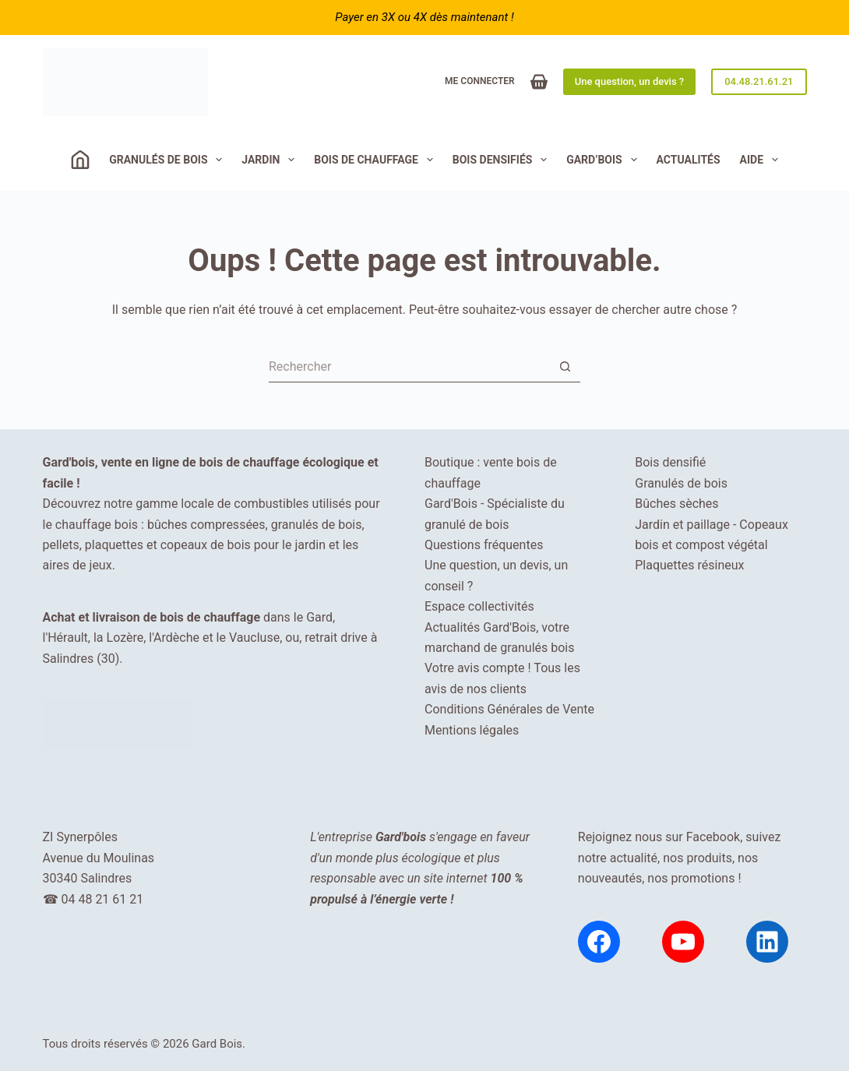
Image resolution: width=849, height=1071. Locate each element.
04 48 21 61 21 (102, 899)
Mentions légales (471, 730)
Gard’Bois (604, 159)
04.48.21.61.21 (758, 81)
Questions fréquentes (483, 544)
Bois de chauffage (376, 159)
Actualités (688, 159)
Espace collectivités (479, 606)
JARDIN (271, 159)
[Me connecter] (480, 82)
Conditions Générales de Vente (509, 709)
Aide (762, 159)
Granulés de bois (168, 159)
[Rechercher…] (409, 366)
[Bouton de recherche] (564, 366)
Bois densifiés (503, 159)
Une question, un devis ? (629, 81)
